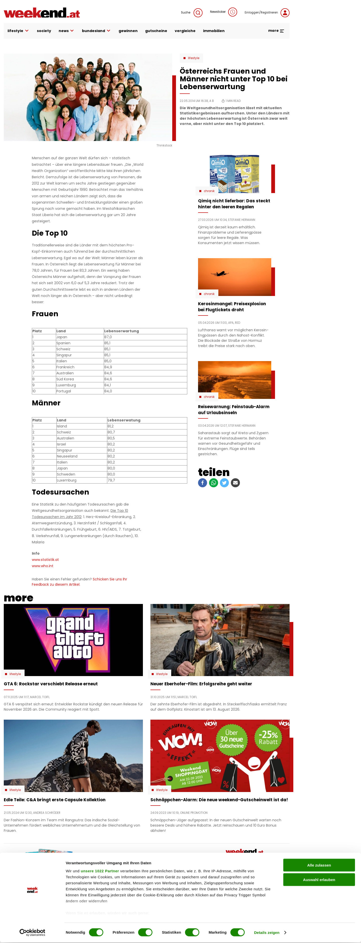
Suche (192, 12)
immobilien (214, 30)
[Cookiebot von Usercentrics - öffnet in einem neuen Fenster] (32, 933)
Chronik (209, 191)
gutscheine (156, 30)
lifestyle (18, 31)
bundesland (96, 31)
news (67, 31)
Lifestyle (193, 58)
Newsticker (223, 12)
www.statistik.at (45, 559)
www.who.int (42, 565)
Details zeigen (266, 933)
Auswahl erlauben (319, 880)
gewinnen (128, 30)
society (44, 30)
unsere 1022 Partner (100, 871)
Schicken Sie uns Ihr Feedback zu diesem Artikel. (79, 582)
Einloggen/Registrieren (267, 12)
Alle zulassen (319, 866)
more (276, 30)
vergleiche (185, 30)
